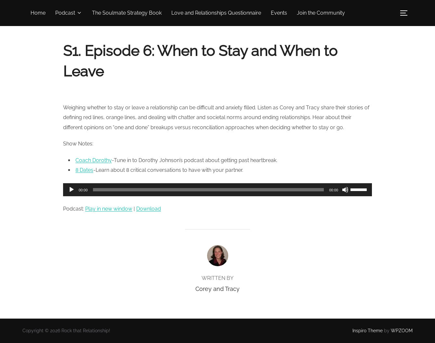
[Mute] (345, 189)
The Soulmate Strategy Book (127, 13)
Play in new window (108, 209)
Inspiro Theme (367, 330)
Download (148, 209)
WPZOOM (402, 330)
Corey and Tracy (217, 288)
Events (279, 13)
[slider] (208, 189)
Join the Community (321, 13)
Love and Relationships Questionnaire (216, 13)
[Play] (71, 189)
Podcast (68, 13)
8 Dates (84, 170)
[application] (217, 189)
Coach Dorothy (93, 160)
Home (38, 13)
